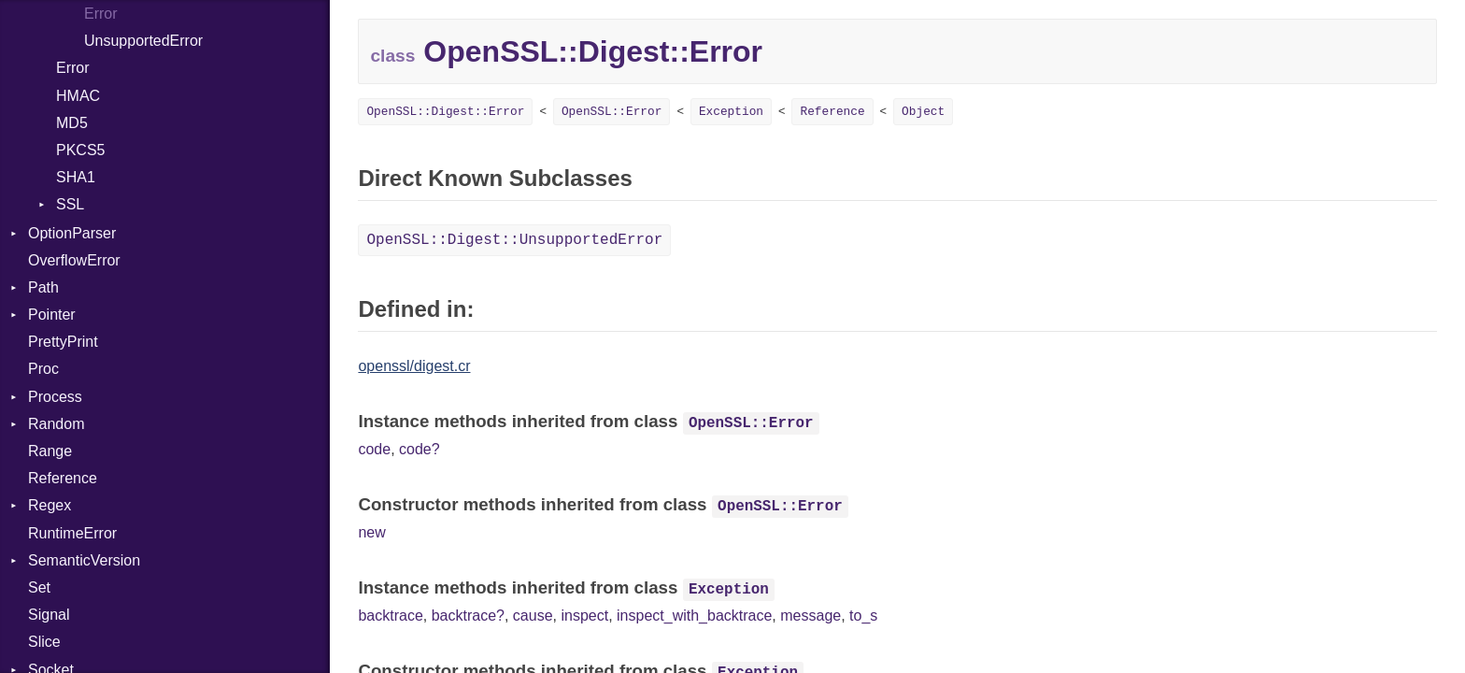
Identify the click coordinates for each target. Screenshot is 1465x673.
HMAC (78, 96)
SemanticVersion (84, 560)
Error (101, 13)
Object (923, 112)
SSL (70, 204)
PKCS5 (80, 150)
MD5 (72, 123)
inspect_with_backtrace (694, 615)
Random (56, 424)
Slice (44, 642)
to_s (863, 615)
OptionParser (72, 233)
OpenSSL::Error (612, 112)
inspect (584, 615)
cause (533, 615)
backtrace (390, 615)
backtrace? (468, 615)
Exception (731, 112)
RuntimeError (72, 533)
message (810, 615)
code (374, 449)
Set (39, 587)
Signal (48, 615)
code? (419, 449)
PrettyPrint (63, 342)
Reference (62, 478)
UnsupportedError (143, 41)
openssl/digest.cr (414, 366)
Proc (43, 369)
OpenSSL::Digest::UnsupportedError (514, 240)
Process (55, 397)
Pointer (52, 314)
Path (43, 287)
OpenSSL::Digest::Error (445, 112)
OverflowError (74, 260)
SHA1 (75, 177)
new (371, 532)
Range (50, 451)
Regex (49, 505)
